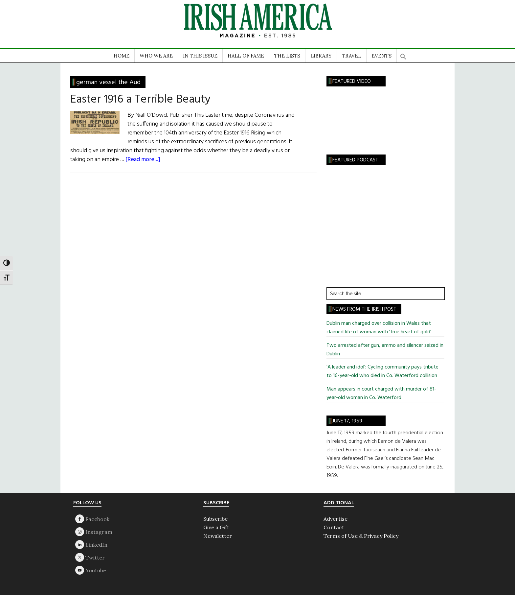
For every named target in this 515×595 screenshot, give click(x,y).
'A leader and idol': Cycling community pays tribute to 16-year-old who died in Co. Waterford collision (382, 371)
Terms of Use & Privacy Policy (361, 536)
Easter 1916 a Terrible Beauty (140, 99)
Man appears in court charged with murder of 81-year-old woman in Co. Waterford (381, 393)
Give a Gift (216, 527)
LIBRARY (321, 56)
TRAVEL (351, 56)
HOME (121, 56)
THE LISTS (287, 56)
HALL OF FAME (246, 56)
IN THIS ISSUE (200, 56)
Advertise (335, 518)
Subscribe (215, 518)
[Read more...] (142, 159)
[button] (403, 54)
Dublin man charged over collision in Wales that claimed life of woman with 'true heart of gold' (378, 327)
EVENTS (381, 56)
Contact (334, 527)
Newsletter (217, 536)
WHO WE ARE (156, 56)
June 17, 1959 (347, 421)
